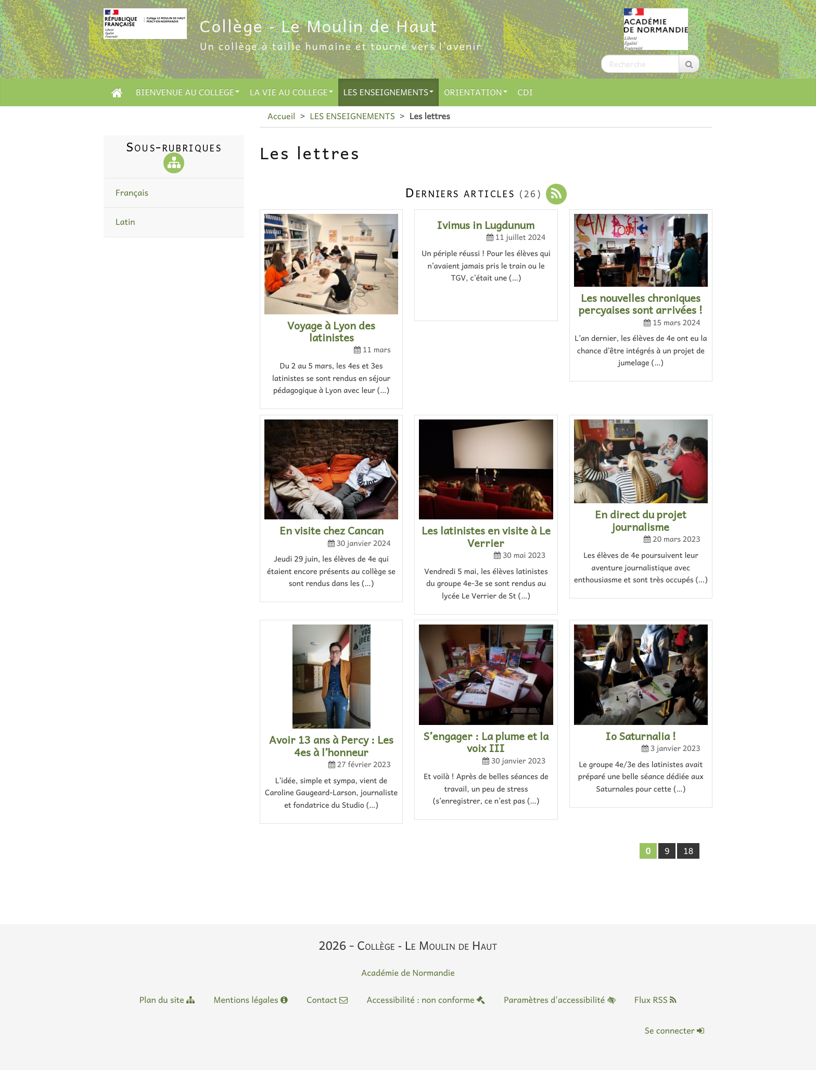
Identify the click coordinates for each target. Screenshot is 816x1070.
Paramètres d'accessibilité (559, 1000)
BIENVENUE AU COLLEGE (187, 92)
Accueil (281, 116)
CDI (525, 92)
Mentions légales (251, 1000)
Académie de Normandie (408, 972)
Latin (125, 221)
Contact (327, 1000)
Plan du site (167, 1000)
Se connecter (674, 1030)
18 (688, 851)
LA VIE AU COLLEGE (291, 92)
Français (132, 192)
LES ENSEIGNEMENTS (388, 92)
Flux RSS (655, 1000)
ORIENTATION (475, 92)
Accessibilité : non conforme (425, 1000)
